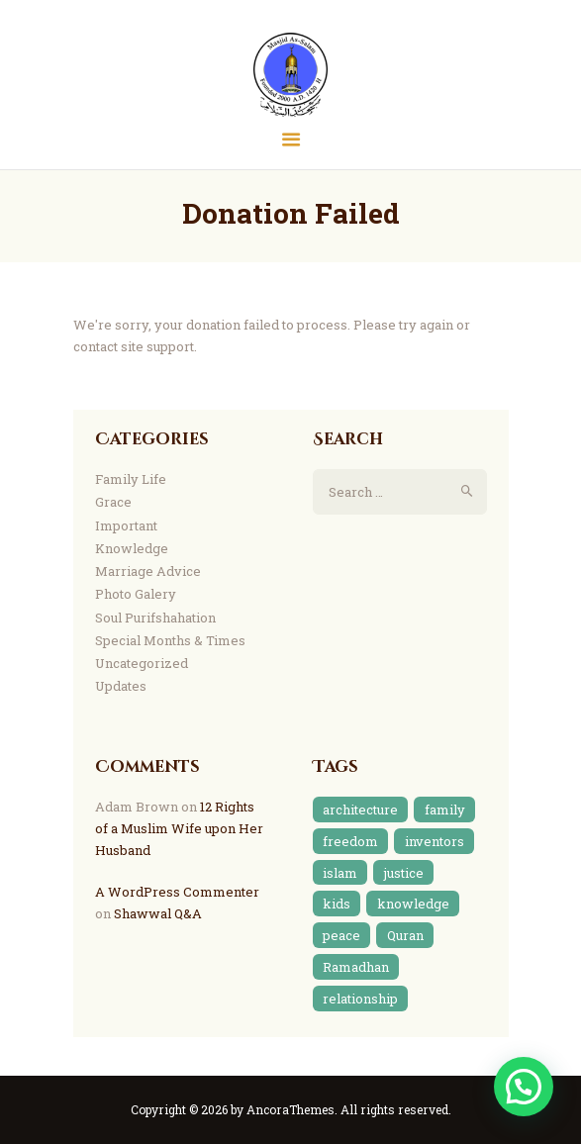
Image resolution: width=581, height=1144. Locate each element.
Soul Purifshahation (155, 617)
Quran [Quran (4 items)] (405, 935)
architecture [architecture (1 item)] (360, 809)
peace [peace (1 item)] (341, 935)
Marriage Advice (148, 571)
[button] (523, 1086)
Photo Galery (135, 594)
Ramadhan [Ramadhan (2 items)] (356, 967)
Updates (120, 686)
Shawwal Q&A (158, 913)
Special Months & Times (170, 640)
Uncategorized (141, 663)
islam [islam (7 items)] (340, 873)
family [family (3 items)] (445, 809)
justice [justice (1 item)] (404, 873)
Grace (113, 502)
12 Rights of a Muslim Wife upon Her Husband (179, 828)
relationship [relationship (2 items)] (360, 998)
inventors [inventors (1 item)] (434, 841)
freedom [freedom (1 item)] (350, 841)
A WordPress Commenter (177, 892)
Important (126, 525)
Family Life (130, 479)
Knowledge (131, 548)
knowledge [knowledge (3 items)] (413, 903)
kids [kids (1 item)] (336, 903)
